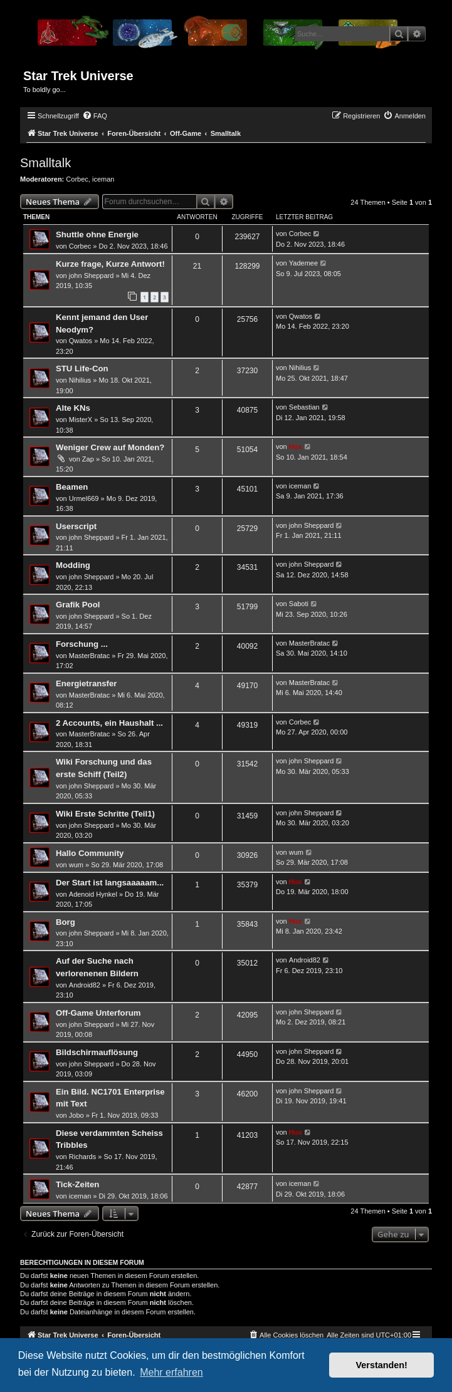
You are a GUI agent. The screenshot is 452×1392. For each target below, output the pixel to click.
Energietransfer (86, 683)
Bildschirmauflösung (97, 1052)
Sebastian (304, 407)
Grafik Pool (78, 604)
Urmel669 (84, 498)
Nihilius (80, 380)
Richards (82, 1156)
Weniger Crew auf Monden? (110, 447)
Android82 (84, 985)
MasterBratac (89, 655)
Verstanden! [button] (381, 1365)
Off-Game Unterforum (98, 1013)
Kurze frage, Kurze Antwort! (110, 264)
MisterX (80, 419)
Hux (295, 446)
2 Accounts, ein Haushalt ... (109, 723)
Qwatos (80, 340)
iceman (103, 179)
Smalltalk (45, 163)
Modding (73, 565)
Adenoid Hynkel (93, 894)
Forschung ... (82, 644)
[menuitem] (94, 115)
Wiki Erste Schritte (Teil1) (105, 813)
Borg (65, 922)
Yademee (303, 263)
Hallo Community (90, 853)
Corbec (77, 179)
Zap (88, 459)
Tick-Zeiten (77, 1184)
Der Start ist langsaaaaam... (110, 882)
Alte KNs (73, 408)
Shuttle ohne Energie (97, 234)
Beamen (72, 487)
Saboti (298, 603)
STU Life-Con (82, 368)
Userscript (76, 526)
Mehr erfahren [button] (171, 1372)
